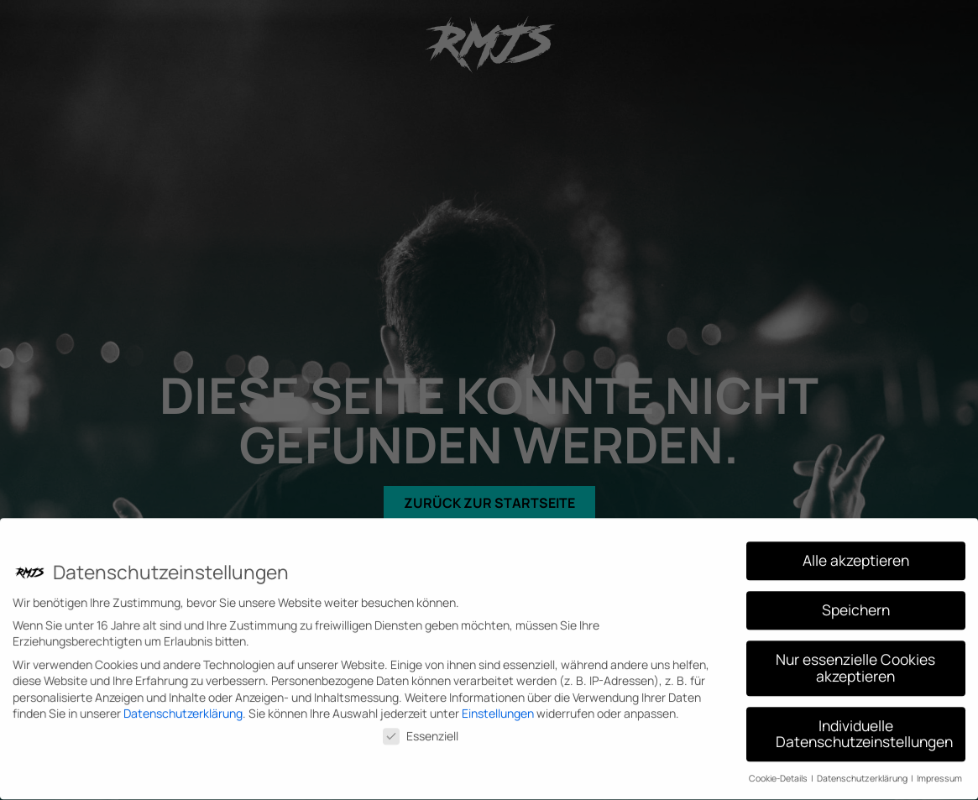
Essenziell (420, 730)
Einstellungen (498, 707)
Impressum (939, 772)
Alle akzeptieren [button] (856, 554)
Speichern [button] (856, 603)
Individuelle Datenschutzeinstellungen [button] (864, 727)
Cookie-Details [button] (779, 772)
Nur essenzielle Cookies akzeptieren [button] (855, 661)
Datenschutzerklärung (183, 707)
